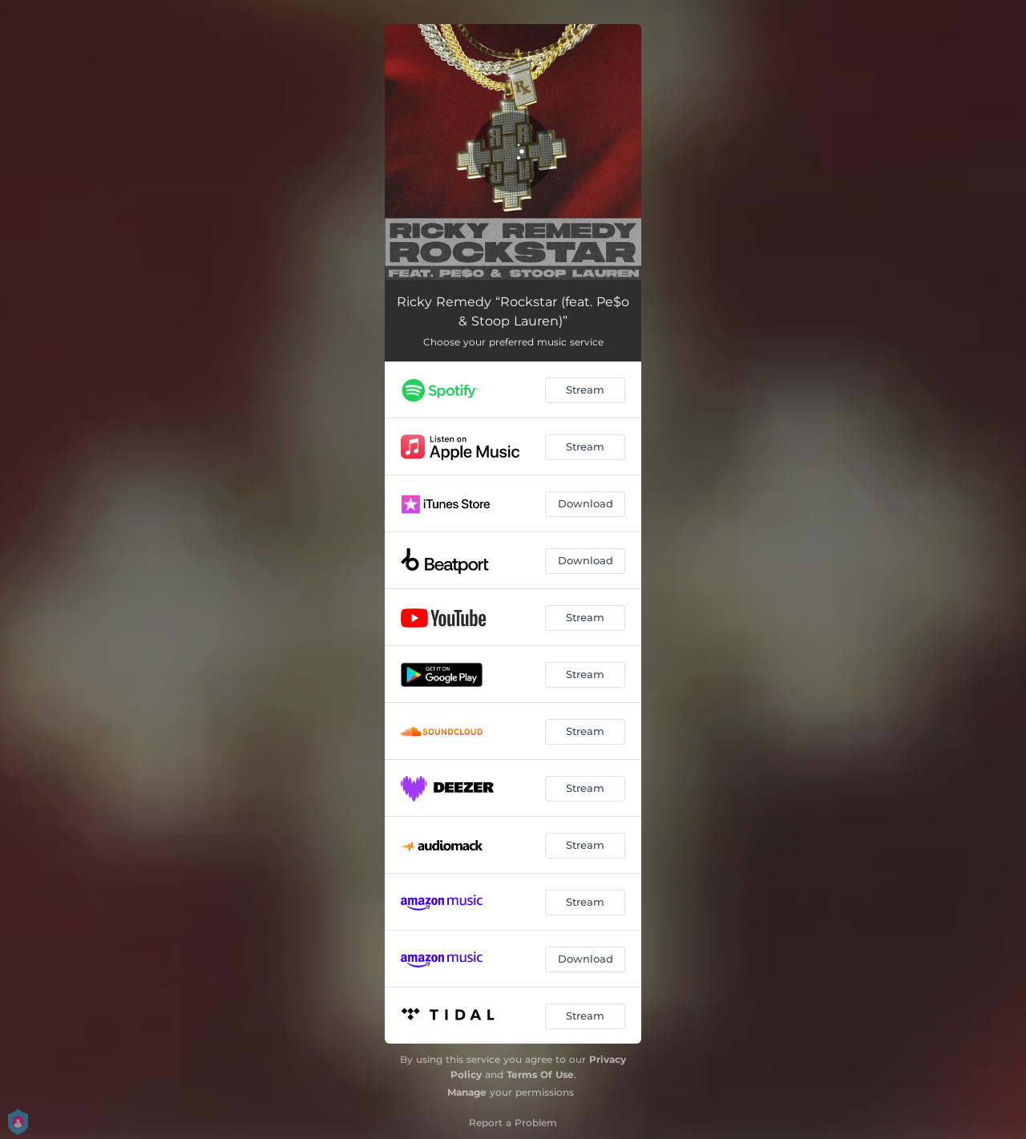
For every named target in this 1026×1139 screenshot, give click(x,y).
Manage (467, 1092)
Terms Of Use (540, 1074)
